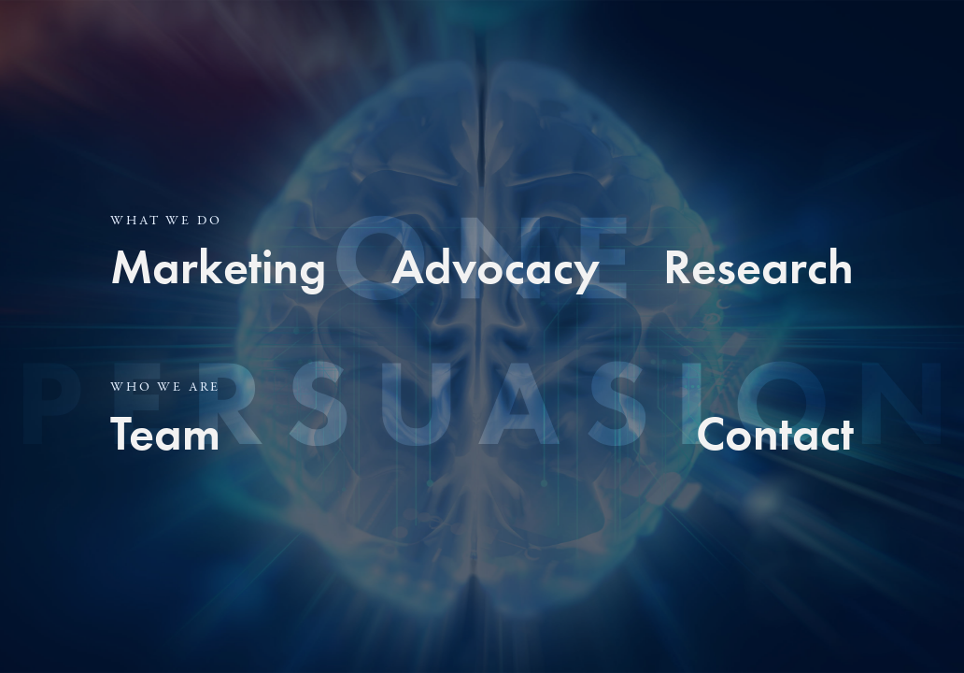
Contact (775, 433)
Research (758, 266)
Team (165, 433)
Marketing (218, 266)
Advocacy (495, 266)
